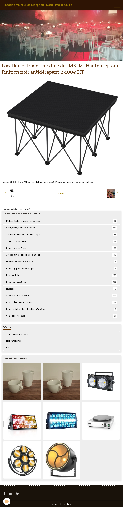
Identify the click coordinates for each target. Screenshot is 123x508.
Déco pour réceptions (61, 282)
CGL (8, 347)
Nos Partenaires (13, 341)
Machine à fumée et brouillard (61, 261)
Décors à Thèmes (61, 275)
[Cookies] (6, 501)
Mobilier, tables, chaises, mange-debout (61, 221)
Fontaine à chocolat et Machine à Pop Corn (61, 309)
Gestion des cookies (61, 504)
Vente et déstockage (61, 316)
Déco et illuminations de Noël (61, 302)
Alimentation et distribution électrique (61, 234)
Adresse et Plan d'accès (17, 334)
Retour (61, 193)
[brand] (37, 5)
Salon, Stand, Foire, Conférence (61, 227)
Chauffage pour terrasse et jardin (61, 268)
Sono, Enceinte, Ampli (61, 248)
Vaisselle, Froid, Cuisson (61, 295)
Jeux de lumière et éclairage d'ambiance (61, 255)
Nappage (61, 288)
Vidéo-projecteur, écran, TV (61, 241)
